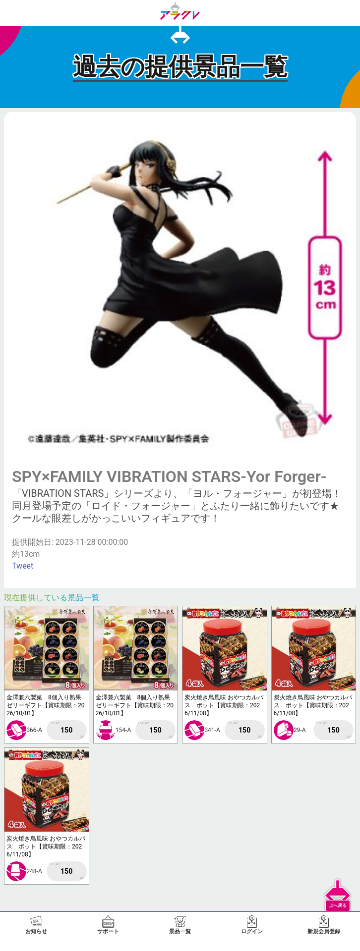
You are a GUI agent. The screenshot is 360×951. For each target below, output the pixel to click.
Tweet (22, 566)
